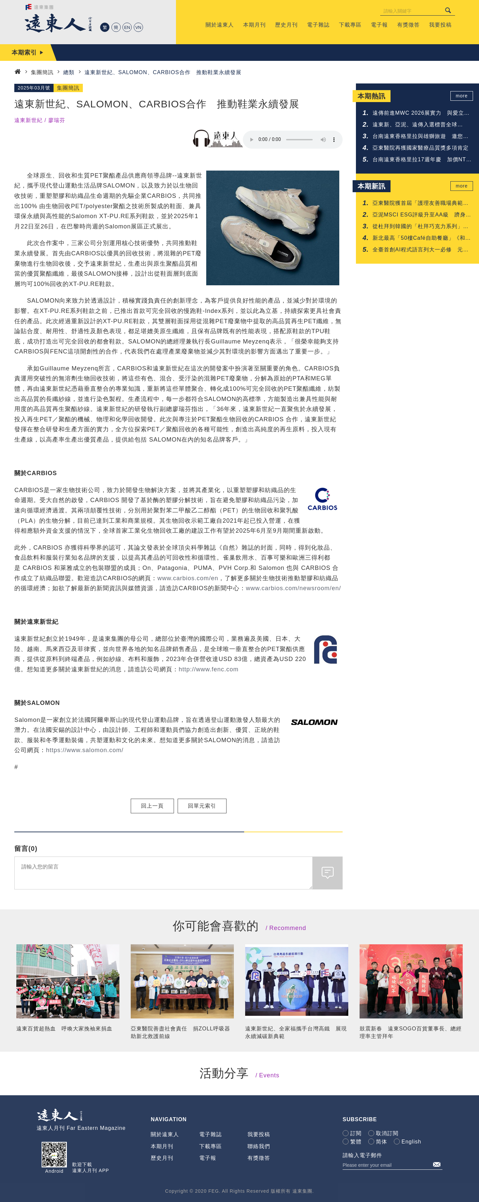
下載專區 (210, 1146)
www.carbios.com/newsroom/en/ (293, 588)
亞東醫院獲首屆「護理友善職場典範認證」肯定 (421, 203)
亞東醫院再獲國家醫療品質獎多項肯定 (421, 148)
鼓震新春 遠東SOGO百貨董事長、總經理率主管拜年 (411, 1032)
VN (138, 27)
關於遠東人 (165, 1134)
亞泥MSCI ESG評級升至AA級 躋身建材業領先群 (422, 215)
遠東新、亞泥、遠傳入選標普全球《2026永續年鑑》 (415, 125)
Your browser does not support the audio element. (293, 140)
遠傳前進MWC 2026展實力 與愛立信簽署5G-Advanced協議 (421, 113)
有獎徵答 (258, 1158)
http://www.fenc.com (209, 669)
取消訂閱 (387, 1133)
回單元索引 (202, 806)
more (463, 96)
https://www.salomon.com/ (84, 750)
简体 (381, 1141)
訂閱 (356, 1133)
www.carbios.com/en (187, 578)
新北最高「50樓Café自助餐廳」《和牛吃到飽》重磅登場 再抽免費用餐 (422, 238)
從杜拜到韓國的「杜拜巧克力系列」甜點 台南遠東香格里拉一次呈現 (421, 226)
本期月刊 (162, 1146)
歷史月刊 (162, 1158)
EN (127, 27)
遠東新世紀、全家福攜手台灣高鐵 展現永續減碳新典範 (296, 1032)
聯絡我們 (258, 1146)
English (411, 1141)
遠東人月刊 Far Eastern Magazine (81, 1128)
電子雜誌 (210, 1134)
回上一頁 (152, 806)
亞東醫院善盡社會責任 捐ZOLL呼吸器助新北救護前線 (180, 1032)
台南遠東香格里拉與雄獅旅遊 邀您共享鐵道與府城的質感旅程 (421, 136)
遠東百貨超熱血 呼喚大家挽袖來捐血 (64, 1028)
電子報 (207, 1158)
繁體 (356, 1141)
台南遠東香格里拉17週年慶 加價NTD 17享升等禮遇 (421, 160)
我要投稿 (258, 1134)
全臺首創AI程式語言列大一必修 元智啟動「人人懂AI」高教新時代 (421, 250)
